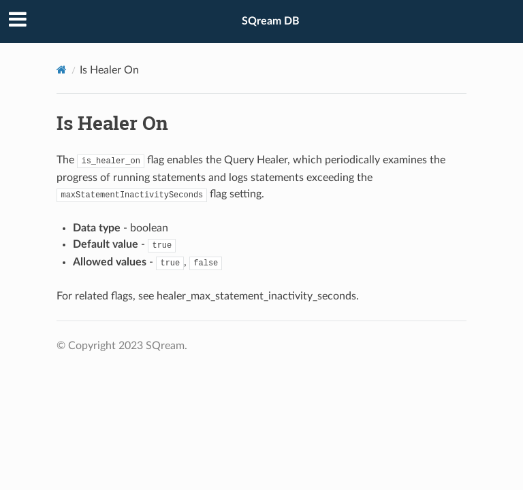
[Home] (62, 70)
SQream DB (271, 21)
